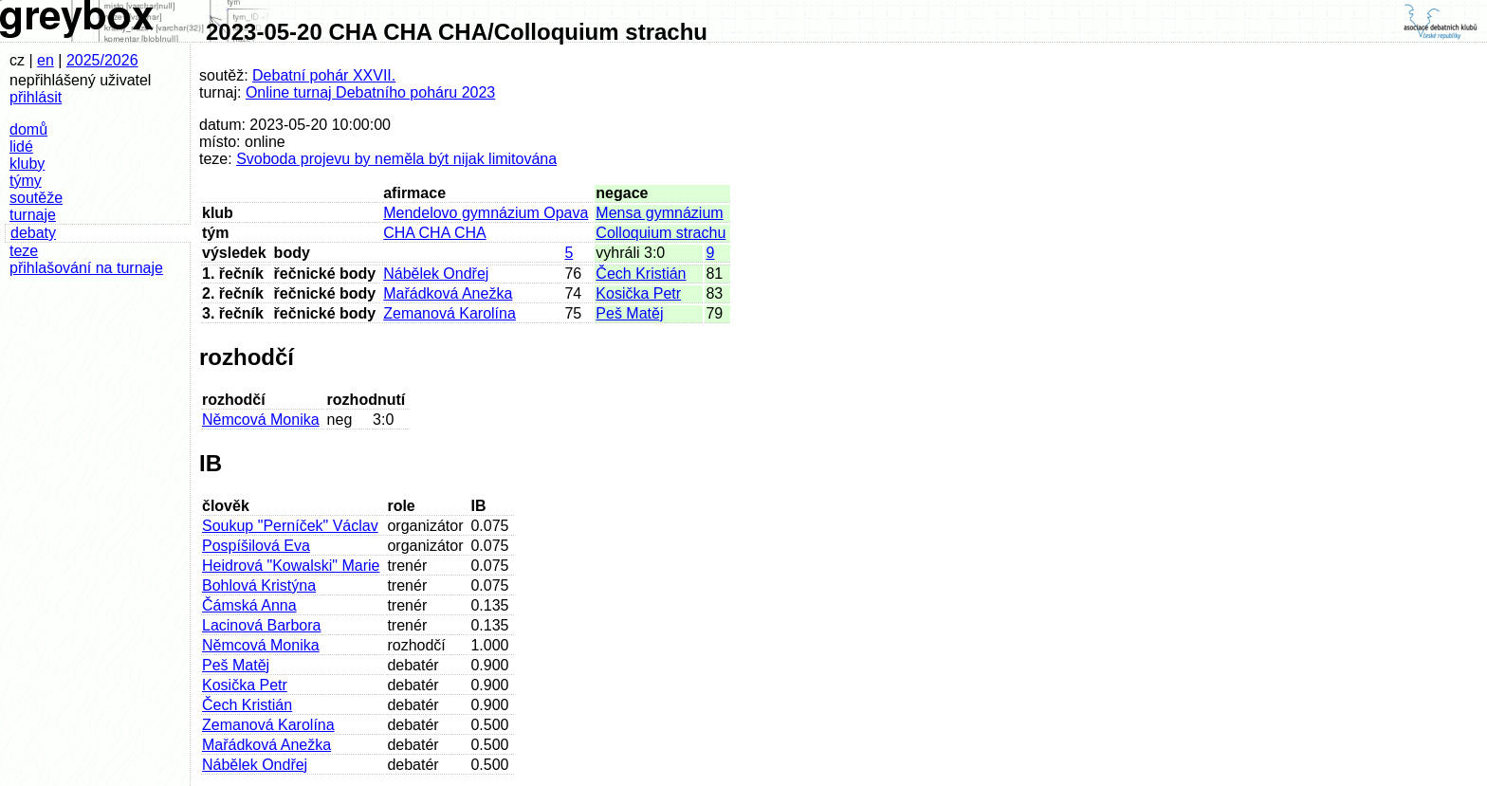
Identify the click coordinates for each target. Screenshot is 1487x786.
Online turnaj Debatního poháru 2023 (370, 92)
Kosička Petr (638, 293)
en (45, 60)
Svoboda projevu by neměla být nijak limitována (396, 159)
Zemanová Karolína (449, 313)
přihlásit (35, 97)
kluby (27, 163)
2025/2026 (102, 60)
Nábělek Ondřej (435, 273)
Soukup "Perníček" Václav (290, 526)
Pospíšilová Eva (256, 546)
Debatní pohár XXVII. (323, 75)
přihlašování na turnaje (86, 268)
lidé (21, 146)
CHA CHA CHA (434, 233)
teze (23, 251)
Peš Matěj (629, 313)
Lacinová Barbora (261, 625)
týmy (25, 181)
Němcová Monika (261, 419)
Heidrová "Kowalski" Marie (290, 566)
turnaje (32, 215)
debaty (33, 233)
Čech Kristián (641, 273)
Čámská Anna (249, 605)
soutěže (36, 198)
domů (28, 129)
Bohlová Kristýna (259, 585)
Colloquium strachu (660, 233)
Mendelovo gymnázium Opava (485, 213)
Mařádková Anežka (447, 293)
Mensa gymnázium (659, 213)
